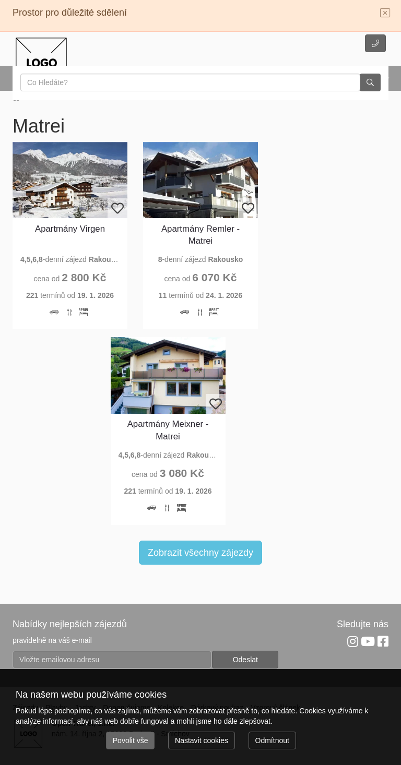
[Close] (385, 13)
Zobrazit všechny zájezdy (200, 552)
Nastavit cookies (201, 740)
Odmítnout (272, 740)
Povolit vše (130, 740)
